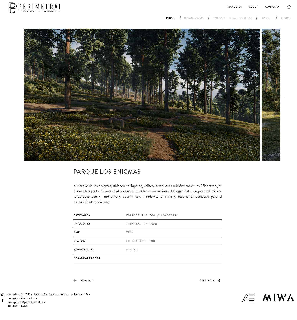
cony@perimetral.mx (22, 298)
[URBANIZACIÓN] (194, 18)
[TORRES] (286, 18)
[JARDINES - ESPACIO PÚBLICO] (233, 18)
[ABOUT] (254, 7)
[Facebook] (3, 301)
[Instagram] (3, 295)
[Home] (289, 6)
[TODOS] (170, 18)
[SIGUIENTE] (211, 280)
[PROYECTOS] (235, 7)
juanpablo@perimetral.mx (26, 302)
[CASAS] (266, 18)
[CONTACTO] (272, 7)
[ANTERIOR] (82, 280)
